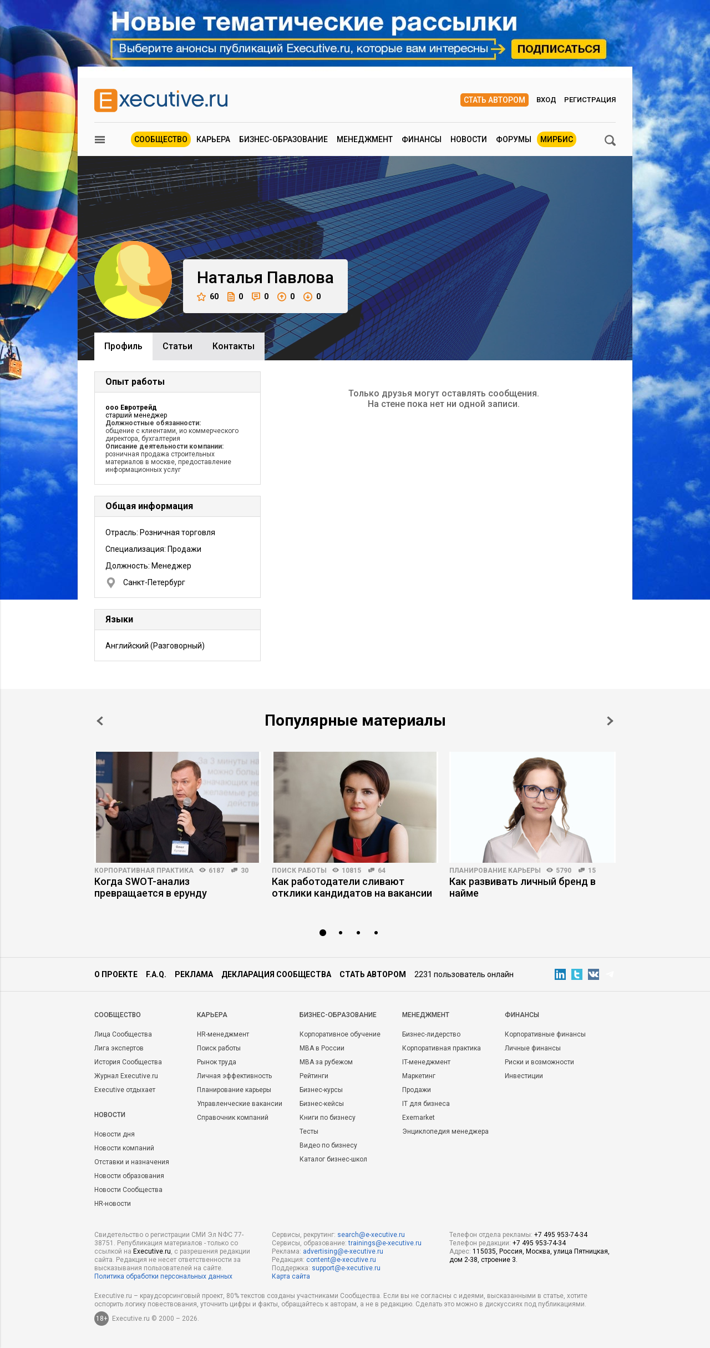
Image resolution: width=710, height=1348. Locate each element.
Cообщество (117, 1015)
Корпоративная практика (144, 870)
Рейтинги (314, 1076)
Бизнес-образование (283, 139)
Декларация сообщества (276, 974)
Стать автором (494, 99)
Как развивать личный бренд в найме (522, 887)
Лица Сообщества (123, 1034)
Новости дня (114, 1134)
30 (244, 870)
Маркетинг (418, 1076)
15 (592, 870)
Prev (99, 721)
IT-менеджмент (426, 1062)
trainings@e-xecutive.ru (385, 1243)
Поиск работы (299, 870)
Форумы (513, 139)
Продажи (416, 1090)
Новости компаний (124, 1148)
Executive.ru (152, 1251)
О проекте (116, 974)
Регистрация (590, 99)
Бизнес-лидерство (431, 1034)
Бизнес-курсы (321, 1090)
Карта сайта (291, 1276)
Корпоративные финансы (545, 1034)
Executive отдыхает (124, 1090)
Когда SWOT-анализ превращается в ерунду (150, 887)
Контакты (233, 346)
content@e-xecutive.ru (341, 1260)
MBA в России (322, 1048)
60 (208, 296)
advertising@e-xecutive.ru (343, 1251)
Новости (468, 139)
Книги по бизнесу (328, 1117)
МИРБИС (556, 139)
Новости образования (129, 1176)
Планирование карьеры (495, 870)
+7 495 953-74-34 (560, 1235)
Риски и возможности (539, 1062)
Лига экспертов (119, 1048)
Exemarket (418, 1117)
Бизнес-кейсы (322, 1104)
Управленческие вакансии (239, 1104)
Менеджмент (365, 139)
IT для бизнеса (426, 1104)
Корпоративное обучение (340, 1034)
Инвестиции (524, 1076)
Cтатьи (177, 346)
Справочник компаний (232, 1117)
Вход (546, 99)
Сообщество (160, 139)
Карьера (213, 139)
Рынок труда (216, 1062)
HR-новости (112, 1204)
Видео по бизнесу (328, 1145)
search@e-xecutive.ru (371, 1235)
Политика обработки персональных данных (163, 1276)
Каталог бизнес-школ (333, 1159)
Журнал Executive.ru (126, 1076)
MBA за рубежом (326, 1062)
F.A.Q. (156, 974)
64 (382, 870)
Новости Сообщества (128, 1190)
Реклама (194, 974)
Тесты (309, 1131)
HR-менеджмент (223, 1034)
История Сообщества (128, 1062)
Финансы (422, 139)
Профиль (123, 346)
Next (610, 721)
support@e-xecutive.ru (346, 1268)
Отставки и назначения (131, 1162)
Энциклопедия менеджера (445, 1131)
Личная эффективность (234, 1076)
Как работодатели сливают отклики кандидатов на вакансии (352, 887)
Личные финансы (533, 1048)
